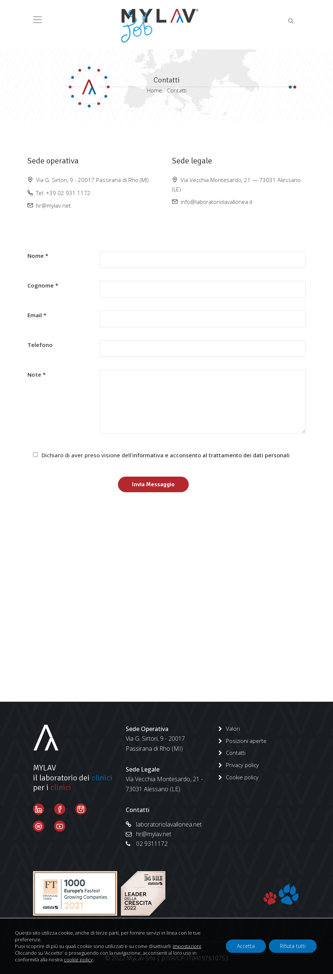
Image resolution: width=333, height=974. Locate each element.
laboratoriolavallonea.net (164, 824)
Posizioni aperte (246, 740)
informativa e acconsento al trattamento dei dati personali (211, 455)
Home (154, 90)
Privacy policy (242, 765)
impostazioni (187, 946)
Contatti (235, 752)
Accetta (246, 945)
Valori (233, 728)
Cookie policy (242, 777)
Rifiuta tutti (293, 945)
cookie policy (78, 959)
